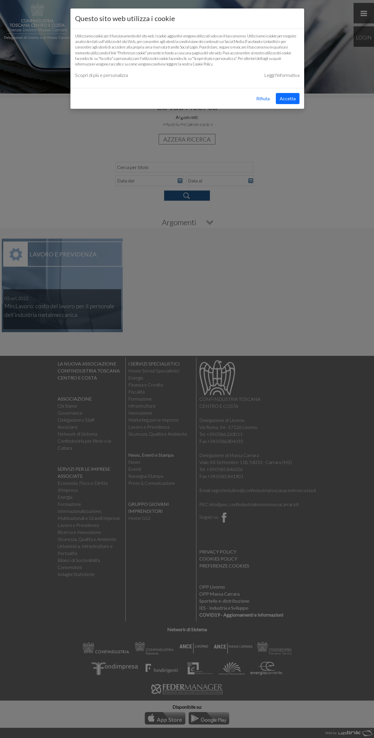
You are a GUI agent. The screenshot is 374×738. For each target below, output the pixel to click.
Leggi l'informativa (281, 75)
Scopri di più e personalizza (101, 75)
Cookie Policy (202, 64)
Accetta (288, 98)
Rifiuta (263, 98)
